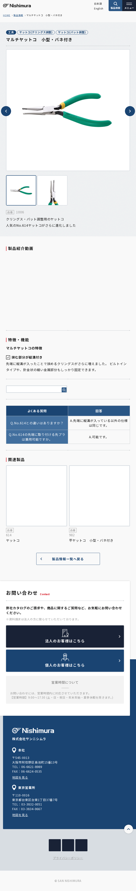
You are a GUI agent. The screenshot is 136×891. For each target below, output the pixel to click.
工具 (11, 32)
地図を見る (20, 777)
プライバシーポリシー (68, 858)
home (6, 15)
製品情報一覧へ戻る (62, 558)
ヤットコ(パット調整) (72, 32)
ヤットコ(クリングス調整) (36, 32)
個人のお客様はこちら (82, 663)
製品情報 (18, 15)
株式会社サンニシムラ (33, 734)
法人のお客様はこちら (82, 639)
